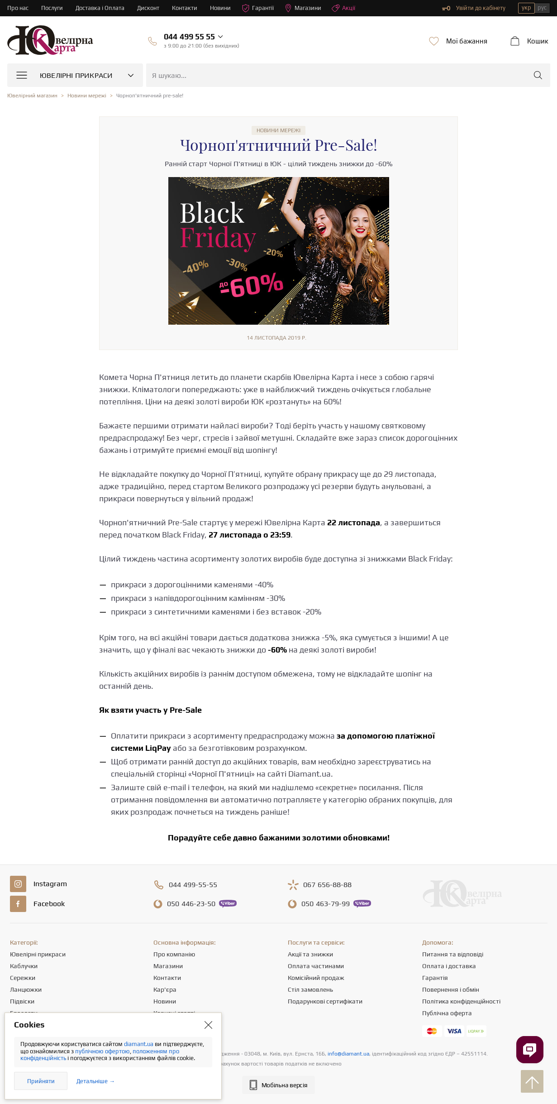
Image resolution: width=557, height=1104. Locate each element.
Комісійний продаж (316, 977)
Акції (343, 8)
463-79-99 (325, 903)
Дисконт (148, 8)
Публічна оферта (447, 1013)
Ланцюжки (26, 989)
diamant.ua (139, 1044)
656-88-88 (327, 884)
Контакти (184, 8)
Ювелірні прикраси (38, 954)
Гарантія (435, 977)
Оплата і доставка (449, 966)
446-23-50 (191, 903)
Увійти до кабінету (473, 8)
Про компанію (174, 954)
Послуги (52, 8)
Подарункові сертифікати (325, 1001)
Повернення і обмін (450, 989)
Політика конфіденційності (461, 1001)
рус (542, 7)
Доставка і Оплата (100, 8)
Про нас (18, 8)
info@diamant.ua (348, 1054)
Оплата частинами (316, 966)
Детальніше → (95, 1081)
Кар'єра (164, 989)
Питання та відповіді (452, 954)
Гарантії (258, 8)
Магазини (302, 8)
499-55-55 (193, 884)
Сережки (22, 977)
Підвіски (22, 1001)
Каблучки (24, 966)
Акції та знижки (310, 954)
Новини (220, 8)
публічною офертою (102, 1051)
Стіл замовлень (310, 989)
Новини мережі (278, 130)
